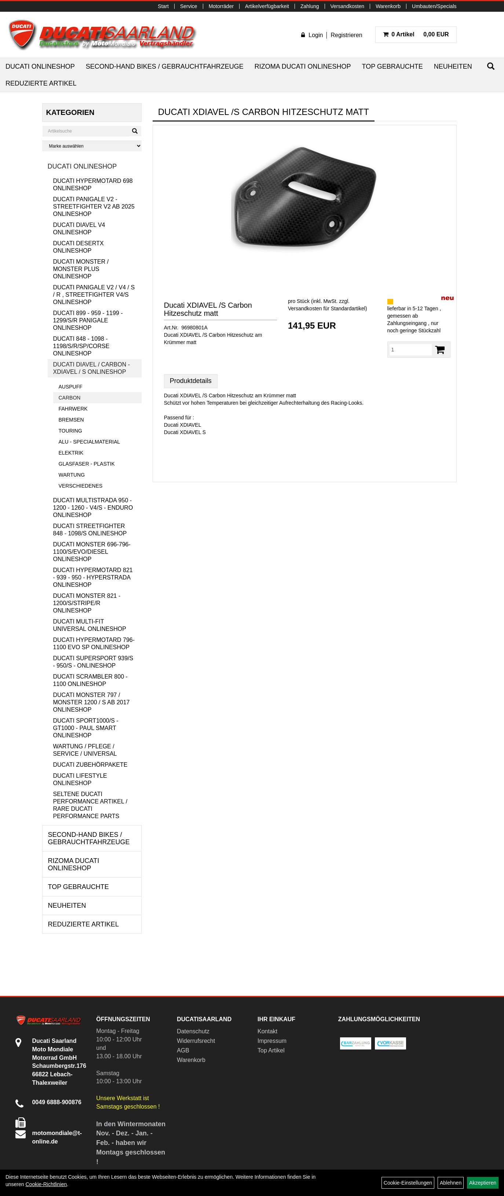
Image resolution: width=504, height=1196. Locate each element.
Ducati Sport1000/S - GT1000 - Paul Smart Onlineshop (85, 728)
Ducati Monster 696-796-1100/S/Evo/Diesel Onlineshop (92, 551)
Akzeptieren (482, 1183)
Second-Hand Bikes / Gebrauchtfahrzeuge (165, 66)
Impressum (272, 1041)
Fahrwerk (73, 409)
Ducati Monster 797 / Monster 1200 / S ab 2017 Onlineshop (91, 702)
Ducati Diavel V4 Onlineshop (79, 228)
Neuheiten (453, 66)
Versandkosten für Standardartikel (326, 308)
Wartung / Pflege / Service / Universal (85, 750)
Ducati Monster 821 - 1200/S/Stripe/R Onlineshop (87, 603)
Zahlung (309, 6)
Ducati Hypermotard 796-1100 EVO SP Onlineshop (94, 643)
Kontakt (267, 1031)
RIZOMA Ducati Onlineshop (303, 66)
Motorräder (221, 6)
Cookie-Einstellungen (408, 1183)
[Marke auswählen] (92, 146)
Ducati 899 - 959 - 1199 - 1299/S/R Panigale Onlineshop (88, 320)
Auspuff (71, 387)
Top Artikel (271, 1050)
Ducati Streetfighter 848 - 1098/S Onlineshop (90, 529)
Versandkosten (347, 6)
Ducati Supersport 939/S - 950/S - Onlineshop (93, 662)
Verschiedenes (81, 486)
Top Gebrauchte (392, 66)
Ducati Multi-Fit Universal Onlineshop (89, 625)
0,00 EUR (416, 34)
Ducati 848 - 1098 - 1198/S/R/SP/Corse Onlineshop (81, 346)
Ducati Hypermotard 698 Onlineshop (93, 184)
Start (163, 6)
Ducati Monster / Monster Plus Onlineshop (81, 269)
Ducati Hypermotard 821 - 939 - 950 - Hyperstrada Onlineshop (93, 577)
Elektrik (71, 453)
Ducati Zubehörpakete (90, 765)
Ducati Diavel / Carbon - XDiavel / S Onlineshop (91, 368)
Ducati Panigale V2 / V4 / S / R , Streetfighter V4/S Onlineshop (94, 294)
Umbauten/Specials (434, 6)
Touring (70, 431)
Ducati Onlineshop (40, 66)
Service (188, 6)
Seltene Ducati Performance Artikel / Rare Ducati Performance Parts (90, 805)
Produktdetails (191, 380)
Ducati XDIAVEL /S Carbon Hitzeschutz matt (208, 309)
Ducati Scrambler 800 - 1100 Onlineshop (90, 680)
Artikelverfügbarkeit (267, 6)
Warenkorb (388, 6)
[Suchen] (490, 66)
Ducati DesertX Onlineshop (78, 247)
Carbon (70, 398)
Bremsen (71, 420)
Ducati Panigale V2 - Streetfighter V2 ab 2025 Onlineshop (94, 206)
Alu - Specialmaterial (89, 442)
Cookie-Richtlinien (46, 1184)
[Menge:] (411, 349)
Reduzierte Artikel (41, 83)
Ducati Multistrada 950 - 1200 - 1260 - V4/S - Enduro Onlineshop (93, 507)
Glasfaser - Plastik (87, 464)
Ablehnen (450, 1183)
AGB (183, 1050)
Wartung (72, 475)
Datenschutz (193, 1031)
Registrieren (346, 35)
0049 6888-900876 (56, 1102)
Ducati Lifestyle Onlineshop (80, 779)
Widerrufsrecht (196, 1041)
